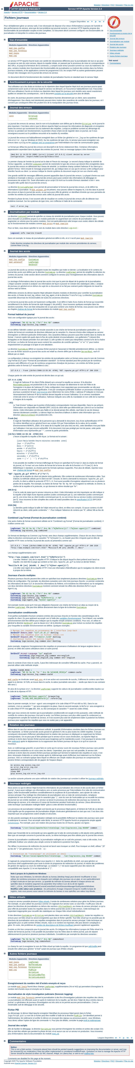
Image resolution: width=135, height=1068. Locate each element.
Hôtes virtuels (115, 53)
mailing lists (89, 1053)
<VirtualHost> (65, 906)
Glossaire (119, 5)
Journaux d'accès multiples (21, 575)
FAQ (112, 5)
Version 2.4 (42, 12)
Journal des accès (117, 44)
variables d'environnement (70, 618)
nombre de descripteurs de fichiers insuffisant (54, 925)
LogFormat (34, 262)
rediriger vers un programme (43, 143)
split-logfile (92, 946)
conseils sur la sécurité (63, 94)
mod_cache (13, 680)
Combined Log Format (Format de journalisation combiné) (37, 518)
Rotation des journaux (118, 47)
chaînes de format (25, 309)
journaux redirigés (96, 779)
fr (92, 22)
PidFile (32, 970)
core (11, 116)
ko (99, 22)
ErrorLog (33, 116)
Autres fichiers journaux (119, 56)
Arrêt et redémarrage (91, 1020)
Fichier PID (13, 1010)
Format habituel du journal (21, 314)
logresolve (42, 392)
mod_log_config (17, 48)
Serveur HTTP (17, 12)
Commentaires (115, 63)
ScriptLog (34, 972)
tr (104, 22)
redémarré (16, 741)
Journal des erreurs (117, 39)
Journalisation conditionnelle (22, 612)
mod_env (39, 680)
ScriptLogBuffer (37, 975)
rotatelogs (13, 823)
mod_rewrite (62, 224)
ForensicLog (35, 967)
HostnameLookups (21, 385)
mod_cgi (13, 56)
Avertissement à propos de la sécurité (31, 82)
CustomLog (34, 260)
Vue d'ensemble (116, 31)
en (88, 22)
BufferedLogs (35, 965)
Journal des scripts (17, 1025)
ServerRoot (86, 352)
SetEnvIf (33, 265)
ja (96, 22)
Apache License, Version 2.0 (26, 1063)
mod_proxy (48, 224)
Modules (97, 5)
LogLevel (33, 118)
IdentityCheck (28, 415)
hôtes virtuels (43, 901)
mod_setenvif (15, 262)
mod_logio (14, 53)
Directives (105, 5)
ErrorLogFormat (25, 187)
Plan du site (128, 5)
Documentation (30, 12)
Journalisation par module (119, 41)
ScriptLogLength (37, 977)
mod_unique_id (39, 190)
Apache (7, 12)
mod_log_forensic (18, 51)
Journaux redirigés (117, 50)
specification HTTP (84, 499)
